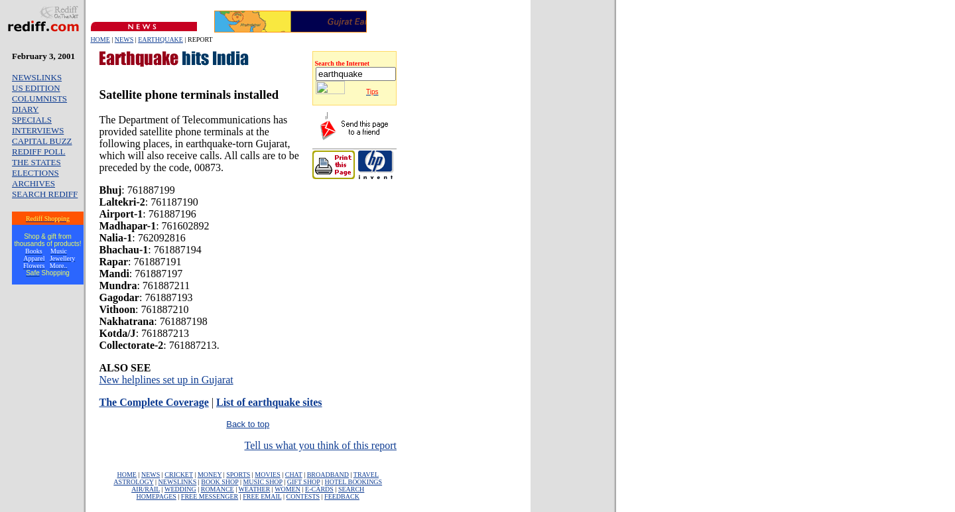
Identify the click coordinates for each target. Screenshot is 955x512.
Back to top (247, 424)
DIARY (25, 109)
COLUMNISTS (39, 98)
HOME (99, 39)
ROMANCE (217, 489)
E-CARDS (319, 489)
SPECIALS (32, 120)
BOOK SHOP (219, 481)
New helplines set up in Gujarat (166, 379)
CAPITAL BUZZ (42, 141)
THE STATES (36, 162)
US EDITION (36, 88)
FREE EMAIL (262, 496)
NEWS (124, 39)
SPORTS (238, 474)
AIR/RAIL (145, 489)
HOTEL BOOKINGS (354, 481)
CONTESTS (303, 496)
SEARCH (351, 489)
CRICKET (178, 474)
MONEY (210, 474)
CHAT (293, 474)
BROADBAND (328, 474)
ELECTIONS (35, 173)
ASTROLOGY (133, 481)
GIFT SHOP (303, 481)
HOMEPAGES (156, 496)
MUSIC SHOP (262, 481)
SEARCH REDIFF (45, 194)
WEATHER (255, 489)
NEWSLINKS (37, 77)
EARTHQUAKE (160, 39)
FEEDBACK (341, 496)
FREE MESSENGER (209, 496)
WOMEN (287, 489)
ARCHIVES (33, 183)
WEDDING (180, 489)
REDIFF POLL (39, 152)
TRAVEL (366, 474)
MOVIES (267, 474)
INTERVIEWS (38, 130)
